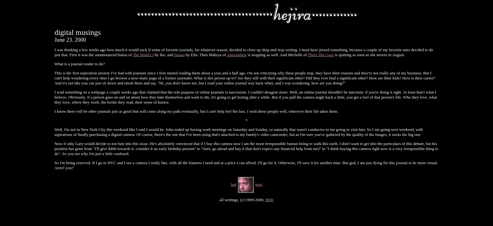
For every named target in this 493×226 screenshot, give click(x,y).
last (233, 184)
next (258, 184)
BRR (269, 199)
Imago (179, 54)
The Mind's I (143, 54)
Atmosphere (237, 54)
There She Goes (321, 54)
